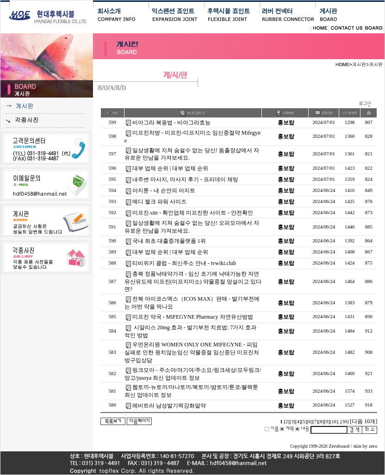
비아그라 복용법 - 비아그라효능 (171, 122)
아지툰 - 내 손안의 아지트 (163, 190)
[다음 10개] (363, 421)
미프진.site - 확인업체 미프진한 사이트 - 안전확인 (193, 213)
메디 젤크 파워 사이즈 (159, 201)
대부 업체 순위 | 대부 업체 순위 (170, 168)
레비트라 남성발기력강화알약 (169, 405)
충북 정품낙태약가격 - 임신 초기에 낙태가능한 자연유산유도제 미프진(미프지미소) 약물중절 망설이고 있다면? (192, 282)
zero (373, 446)
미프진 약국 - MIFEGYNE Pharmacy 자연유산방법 (192, 317)
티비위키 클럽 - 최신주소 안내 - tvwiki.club (184, 263)
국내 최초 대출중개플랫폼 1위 (169, 241)
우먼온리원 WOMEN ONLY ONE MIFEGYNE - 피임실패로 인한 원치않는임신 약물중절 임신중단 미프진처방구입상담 (191, 352)
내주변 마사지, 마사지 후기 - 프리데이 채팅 (185, 179)
